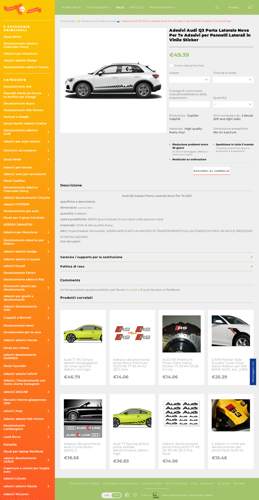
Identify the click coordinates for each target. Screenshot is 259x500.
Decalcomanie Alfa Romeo (23, 110)
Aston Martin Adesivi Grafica (25, 123)
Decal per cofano (16, 348)
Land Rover (12, 437)
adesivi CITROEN (16, 204)
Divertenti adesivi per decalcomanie (20, 287)
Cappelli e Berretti (17, 317)
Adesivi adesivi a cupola (22, 259)
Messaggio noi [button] (253, 371)
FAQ (194, 483)
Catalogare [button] (98, 7)
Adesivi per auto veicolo (22, 141)
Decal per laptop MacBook (23, 451)
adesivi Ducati (14, 266)
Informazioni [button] (163, 7)
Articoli (137, 7)
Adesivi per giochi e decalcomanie (18, 297)
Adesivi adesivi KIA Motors (24, 419)
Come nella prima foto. (187, 66)
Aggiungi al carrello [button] (211, 171)
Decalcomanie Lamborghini (14, 427)
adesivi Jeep (13, 411)
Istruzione (223, 483)
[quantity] (233, 104)
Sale (120, 7)
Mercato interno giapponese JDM (25, 401)
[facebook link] (127, 495)
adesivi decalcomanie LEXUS (20, 459)
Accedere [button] (133, 289)
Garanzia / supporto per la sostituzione (91, 257)
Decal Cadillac (14, 180)
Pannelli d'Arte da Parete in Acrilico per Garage (23, 94)
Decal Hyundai (15, 366)
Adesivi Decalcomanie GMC (20, 308)
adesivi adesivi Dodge (20, 60)
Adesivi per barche (18, 167)
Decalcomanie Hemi (19, 325)
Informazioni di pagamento (120, 483)
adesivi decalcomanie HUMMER (20, 356)
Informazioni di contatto (84, 483)
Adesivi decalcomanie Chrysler (27, 197)
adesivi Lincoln (15, 478)
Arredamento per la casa (22, 332)
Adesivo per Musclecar (21, 53)
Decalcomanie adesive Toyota (26, 67)
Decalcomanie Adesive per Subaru (24, 241)
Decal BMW (12, 37)
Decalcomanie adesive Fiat (24, 279)
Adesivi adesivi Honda (20, 340)
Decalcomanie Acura (19, 103)
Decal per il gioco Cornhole (24, 217)
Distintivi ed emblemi (20, 150)
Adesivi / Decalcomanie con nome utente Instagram (24, 382)
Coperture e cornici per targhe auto (26, 469)
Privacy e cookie (151, 483)
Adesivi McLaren (16, 494)
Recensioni (207, 483)
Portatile (10, 444)
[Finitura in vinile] (233, 80)
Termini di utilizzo (176, 483)
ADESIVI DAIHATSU (18, 224)
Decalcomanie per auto (21, 211)
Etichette (239, 483)
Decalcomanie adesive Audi (21, 132)
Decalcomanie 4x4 (17, 86)
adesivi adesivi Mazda (20, 486)
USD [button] (106, 495)
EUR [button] (116, 495)
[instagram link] (135, 495)
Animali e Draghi (16, 117)
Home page (71, 7)
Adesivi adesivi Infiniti (20, 374)
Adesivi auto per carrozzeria (25, 174)
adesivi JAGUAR (16, 392)
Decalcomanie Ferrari (20, 272)
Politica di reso (72, 266)
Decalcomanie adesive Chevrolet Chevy (21, 45)
